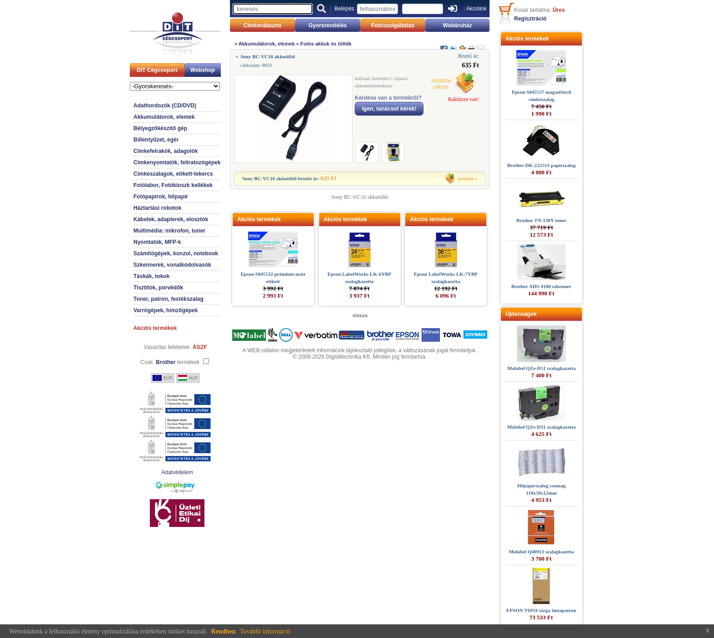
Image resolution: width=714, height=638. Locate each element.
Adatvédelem (177, 472)
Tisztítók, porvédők (158, 287)
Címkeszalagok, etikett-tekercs (173, 174)
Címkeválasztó (262, 25)
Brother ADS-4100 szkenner (541, 286)
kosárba (466, 178)
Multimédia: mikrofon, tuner (169, 231)
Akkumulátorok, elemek (164, 117)
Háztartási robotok (157, 208)
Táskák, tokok (151, 276)
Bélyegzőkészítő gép (160, 128)
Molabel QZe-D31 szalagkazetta (541, 427)
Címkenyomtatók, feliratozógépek (176, 162)
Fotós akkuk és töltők (326, 43)
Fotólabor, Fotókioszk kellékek (173, 185)
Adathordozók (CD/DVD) (164, 105)
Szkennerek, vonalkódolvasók (172, 265)
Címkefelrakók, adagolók (165, 151)
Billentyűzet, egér (155, 140)
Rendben (223, 631)
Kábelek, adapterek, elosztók (170, 219)
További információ (265, 631)
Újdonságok (521, 314)
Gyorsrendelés (327, 25)
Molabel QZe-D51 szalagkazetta (541, 368)
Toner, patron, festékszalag (168, 299)
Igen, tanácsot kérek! (389, 109)
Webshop (202, 70)
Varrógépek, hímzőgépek (165, 310)
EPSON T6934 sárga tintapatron (541, 610)
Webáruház (457, 25)
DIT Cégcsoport (157, 70)
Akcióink (476, 8)
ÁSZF (200, 347)
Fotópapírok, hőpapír (160, 196)
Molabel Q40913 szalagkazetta (541, 551)
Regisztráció (530, 18)
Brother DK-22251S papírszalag (541, 165)
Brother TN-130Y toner (541, 220)
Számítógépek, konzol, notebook (175, 253)
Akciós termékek (155, 328)
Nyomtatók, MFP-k (157, 242)
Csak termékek (169, 362)
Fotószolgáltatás (392, 25)
